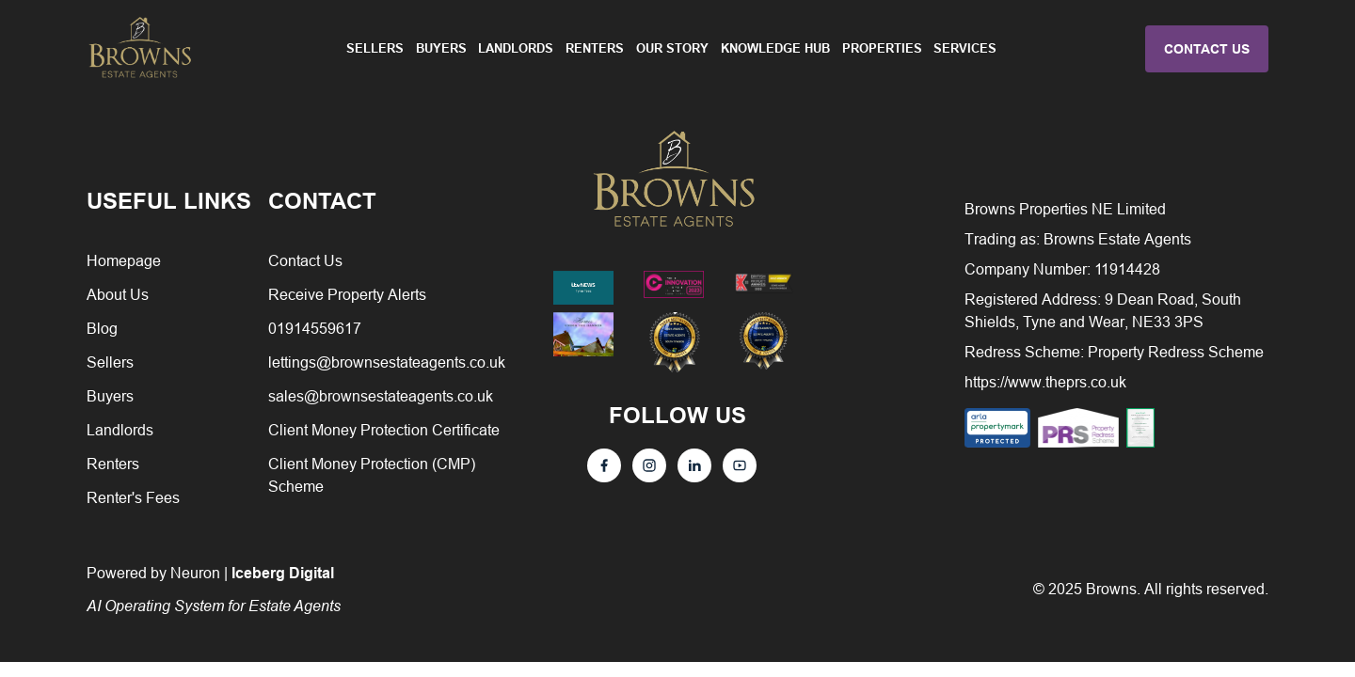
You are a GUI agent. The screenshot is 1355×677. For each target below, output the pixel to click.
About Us (118, 294)
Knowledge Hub (775, 47)
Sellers (375, 47)
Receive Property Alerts (347, 294)
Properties (882, 47)
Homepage (124, 260)
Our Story (672, 47)
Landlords (515, 47)
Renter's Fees (133, 497)
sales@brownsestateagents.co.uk (380, 395)
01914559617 (314, 328)
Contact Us (305, 260)
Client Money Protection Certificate (384, 429)
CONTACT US (1207, 48)
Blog (102, 328)
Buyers (441, 47)
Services (964, 47)
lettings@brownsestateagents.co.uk (386, 362)
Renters (595, 47)
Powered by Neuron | (214, 589)
